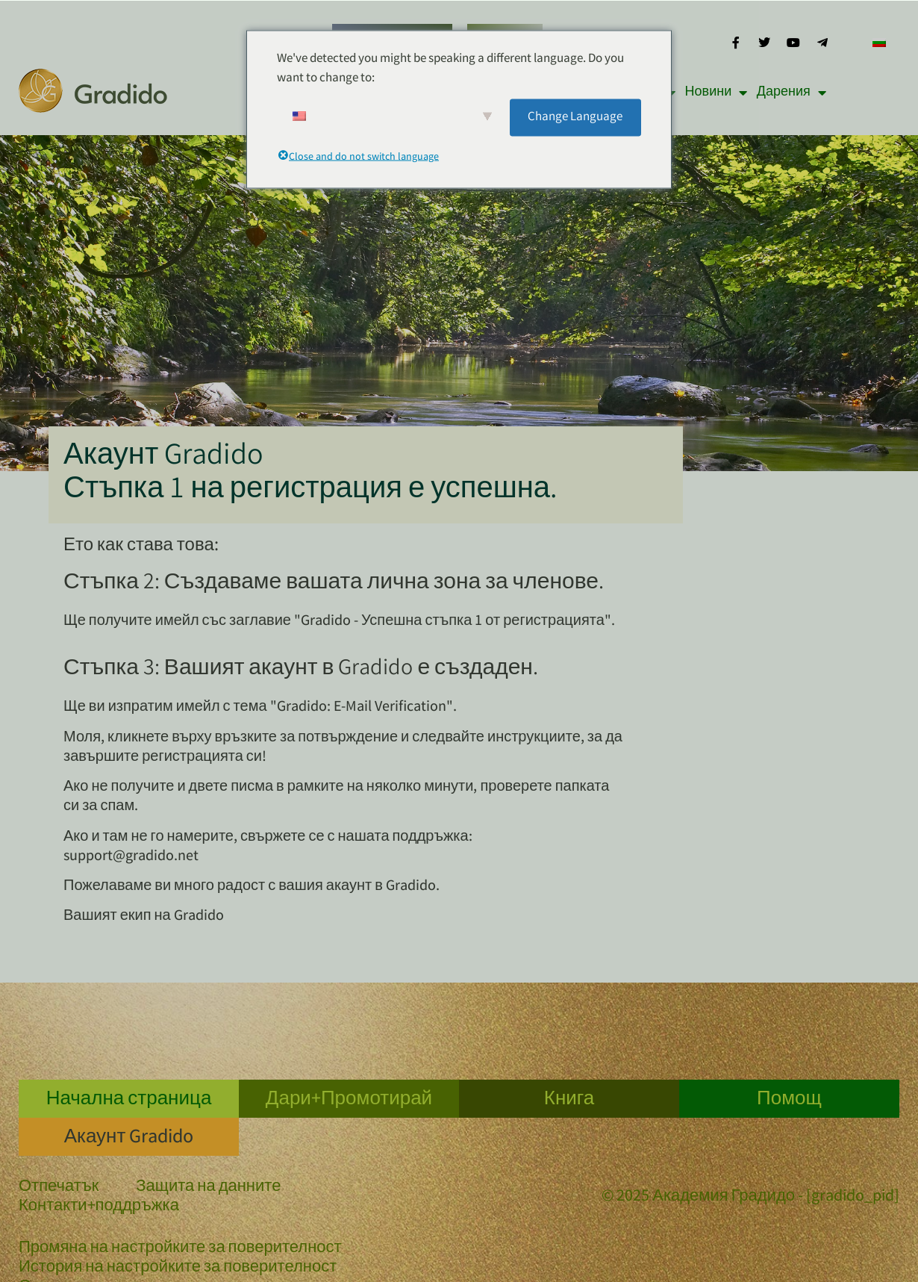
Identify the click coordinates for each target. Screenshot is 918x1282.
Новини (716, 92)
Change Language (575, 117)
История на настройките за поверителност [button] (178, 1268)
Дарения (791, 92)
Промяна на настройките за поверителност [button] (180, 1249)
